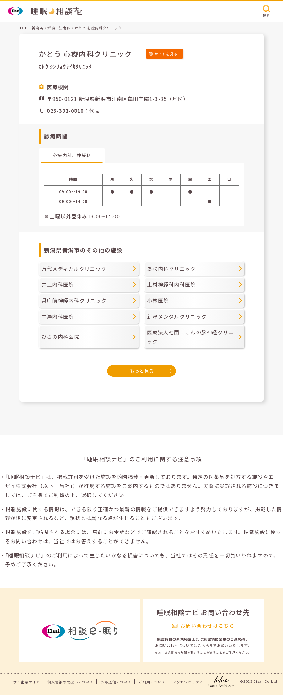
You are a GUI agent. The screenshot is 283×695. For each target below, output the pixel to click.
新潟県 (37, 27)
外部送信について (116, 681)
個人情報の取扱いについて (70, 681)
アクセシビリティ (188, 681)
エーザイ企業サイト (22, 681)
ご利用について (152, 681)
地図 (177, 98)
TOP (23, 27)
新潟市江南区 (59, 27)
